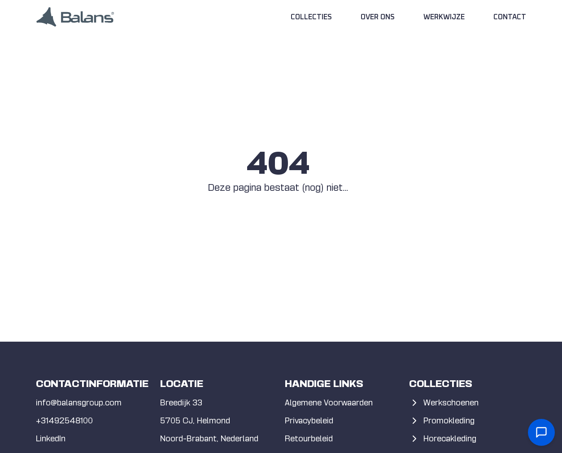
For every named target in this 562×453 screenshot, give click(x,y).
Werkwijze (444, 17)
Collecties (311, 17)
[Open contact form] (541, 432)
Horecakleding (442, 438)
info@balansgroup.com (79, 402)
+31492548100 (64, 420)
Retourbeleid (309, 438)
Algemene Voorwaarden (329, 402)
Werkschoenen (444, 402)
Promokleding (442, 420)
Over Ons (378, 17)
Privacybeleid (309, 420)
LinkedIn (50, 438)
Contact (509, 17)
